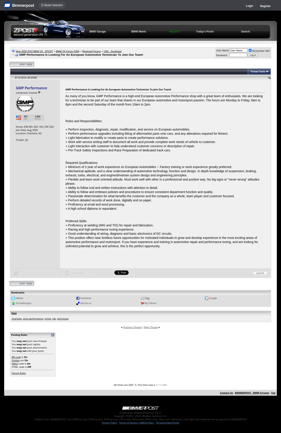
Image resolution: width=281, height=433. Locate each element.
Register (265, 6)
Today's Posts (205, 31)
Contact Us (226, 392)
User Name (222, 50)
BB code (16, 357)
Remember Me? (259, 50)
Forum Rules (19, 373)
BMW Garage (97, 31)
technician (63, 318)
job (54, 318)
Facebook (85, 298)
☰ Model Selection (52, 5)
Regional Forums (91, 51)
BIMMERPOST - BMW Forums (252, 392)
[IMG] (15, 363)
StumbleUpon (23, 303)
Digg (147, 298)
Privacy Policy (109, 422)
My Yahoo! (150, 303)
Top (273, 392)
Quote (260, 273)
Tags (14, 313)
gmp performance (33, 318)
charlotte (17, 318)
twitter (19, 298)
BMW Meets (138, 31)
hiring (48, 318)
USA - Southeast (112, 51)
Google (213, 298)
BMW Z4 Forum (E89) (67, 51)
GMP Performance (31, 88)
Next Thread (151, 327)
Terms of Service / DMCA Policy (136, 422)
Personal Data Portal (167, 422)
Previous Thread (132, 327)
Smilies (16, 360)
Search (245, 31)
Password (221, 55)
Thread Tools (257, 71)
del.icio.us (85, 303)
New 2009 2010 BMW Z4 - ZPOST (34, 51)
